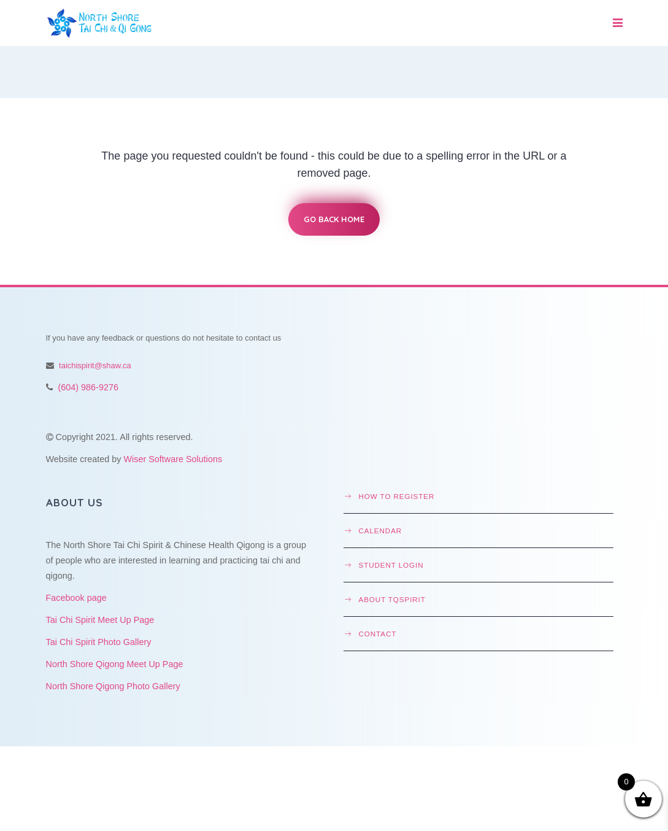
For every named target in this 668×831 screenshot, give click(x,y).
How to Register (397, 496)
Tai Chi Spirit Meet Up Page (100, 620)
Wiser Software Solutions (172, 459)
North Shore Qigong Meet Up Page (114, 664)
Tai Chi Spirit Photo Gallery (99, 642)
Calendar (380, 531)
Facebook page (76, 598)
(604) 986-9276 (88, 387)
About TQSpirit (392, 599)
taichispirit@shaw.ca (95, 365)
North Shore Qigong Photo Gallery (113, 686)
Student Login (391, 565)
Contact (378, 634)
